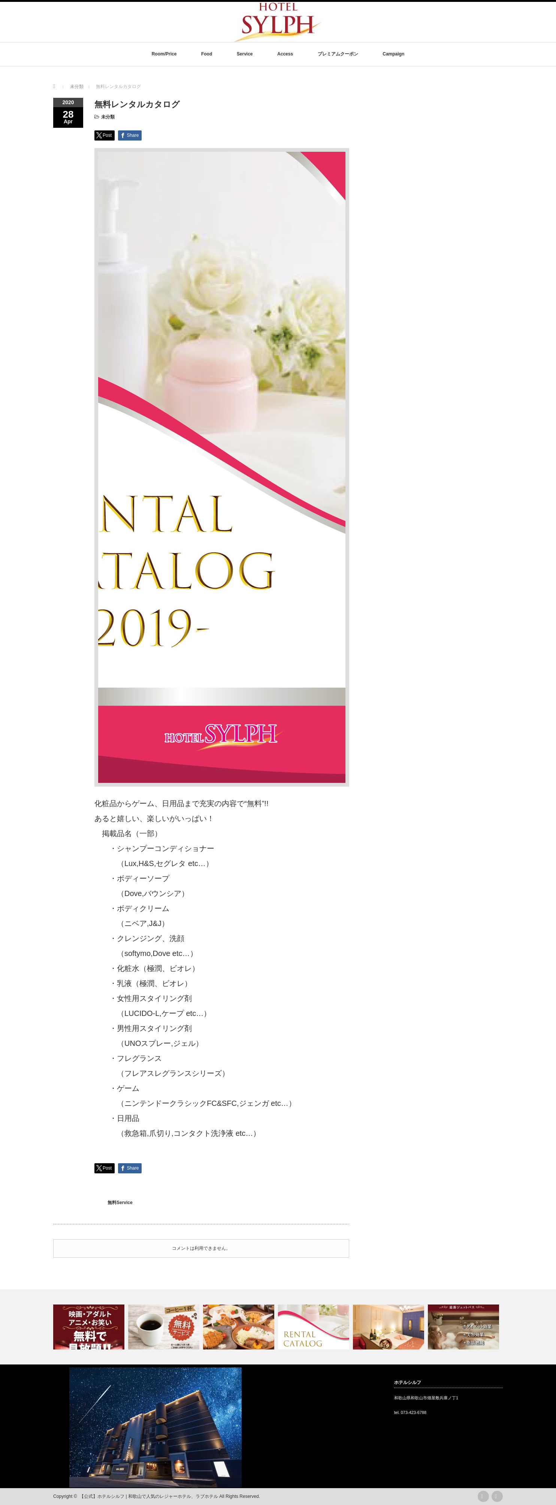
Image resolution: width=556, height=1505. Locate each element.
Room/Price (164, 54)
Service (245, 54)
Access (285, 54)
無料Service (120, 1202)
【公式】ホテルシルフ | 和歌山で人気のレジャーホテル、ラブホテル (148, 1496)
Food (206, 54)
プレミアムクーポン (338, 54)
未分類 (108, 117)
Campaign (393, 54)
